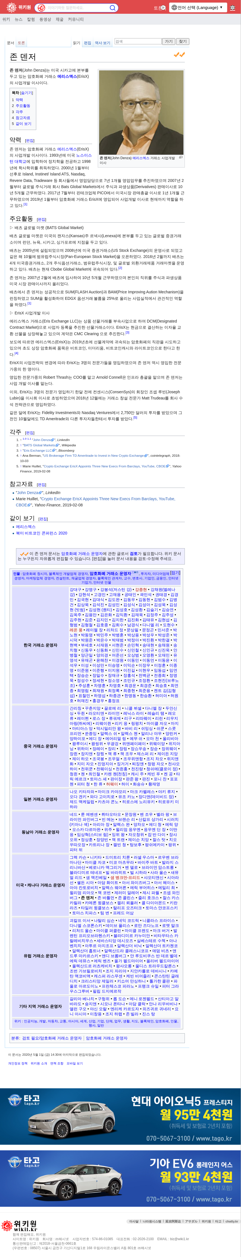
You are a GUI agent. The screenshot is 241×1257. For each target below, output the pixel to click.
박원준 (87, 640)
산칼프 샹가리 (150, 819)
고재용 (115, 594)
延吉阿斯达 (173, 1221)
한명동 (130, 695)
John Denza (42, 440)
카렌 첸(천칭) (115, 774)
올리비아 (170, 738)
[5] (135, 417)
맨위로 (232, 1237)
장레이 (98, 748)
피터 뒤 (76, 849)
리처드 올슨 (82, 930)
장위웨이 (169, 748)
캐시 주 (137, 774)
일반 (100, 1025)
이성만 (98, 665)
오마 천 (152, 738)
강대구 (75, 589)
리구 (128, 718)
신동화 (102, 650)
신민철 (133, 650)
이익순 (129, 665)
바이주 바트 (148, 862)
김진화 (133, 620)
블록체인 (147, 1021)
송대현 (148, 645)
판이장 (116, 779)
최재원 (98, 690)
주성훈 (84, 685)
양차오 (139, 824)
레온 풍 (76, 630)
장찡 (100, 753)
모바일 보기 (75, 1063)
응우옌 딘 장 (155, 829)
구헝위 (104, 999)
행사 (92, 1025)
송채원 (164, 645)
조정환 (144, 680)
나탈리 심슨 (104, 920)
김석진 (98, 604)
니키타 (96, 857)
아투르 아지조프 (99, 945)
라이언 (114, 713)
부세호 (87, 645)
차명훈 (100, 685)
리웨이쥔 (103, 723)
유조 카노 (126, 796)
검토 (134, 553)
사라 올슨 (158, 872)
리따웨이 (143, 718)
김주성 (168, 614)
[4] (16, 353)
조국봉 (98, 759)
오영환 (148, 655)
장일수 (98, 675)
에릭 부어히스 (142, 887)
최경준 (146, 685)
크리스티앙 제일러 (97, 981)
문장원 (131, 814)
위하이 (83, 748)
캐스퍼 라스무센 (108, 976)
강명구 (91, 589)
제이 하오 (80, 759)
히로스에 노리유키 (138, 801)
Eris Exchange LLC (38, 450)
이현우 (144, 670)
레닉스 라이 (133, 713)
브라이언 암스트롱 (158, 867)
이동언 (148, 660)
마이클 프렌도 (137, 930)
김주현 (75, 620)
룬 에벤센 (89, 814)
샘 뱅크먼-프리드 (125, 877)
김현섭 (164, 620)
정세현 (98, 680)
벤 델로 (131, 867)
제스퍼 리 (145, 753)
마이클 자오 (157, 723)
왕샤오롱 (124, 966)
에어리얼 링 (115, 738)
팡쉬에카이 (155, 844)
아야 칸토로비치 (84, 887)
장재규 (114, 675)
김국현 (83, 599)
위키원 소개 (39, 1063)
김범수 (160, 599)
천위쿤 (87, 769)
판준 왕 (132, 779)
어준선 (118, 655)
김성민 (114, 604)
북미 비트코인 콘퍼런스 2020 (41, 533)
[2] (120, 268)
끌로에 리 (112, 708)
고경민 (100, 594)
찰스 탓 (159, 839)
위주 (108, 829)
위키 (6, 19)
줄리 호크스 (148, 897)
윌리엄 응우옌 (128, 829)
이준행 (98, 670)
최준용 (144, 690)
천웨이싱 (104, 769)
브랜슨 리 (126, 819)
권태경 (161, 594)
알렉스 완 (121, 824)
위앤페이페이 (134, 743)
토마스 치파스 (84, 913)
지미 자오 (85, 764)
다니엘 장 (153, 708)
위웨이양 (157, 743)
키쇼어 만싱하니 (131, 981)
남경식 (133, 625)
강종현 (141, 589)
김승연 (168, 609)
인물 (16, 573)
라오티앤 (96, 713)
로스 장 (98, 718)
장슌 (154, 748)
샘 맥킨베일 (96, 877)
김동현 (144, 599)
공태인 (130, 594)
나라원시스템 (152, 1221)
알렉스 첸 (129, 733)
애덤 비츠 (160, 951)
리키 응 (121, 723)
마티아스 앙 (82, 728)
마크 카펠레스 (142, 791)
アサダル (191, 1221)
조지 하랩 (113, 1014)
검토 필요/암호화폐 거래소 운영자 (52, 1038)
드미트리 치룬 (117, 857)
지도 (134, 1021)
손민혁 (133, 645)
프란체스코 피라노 (118, 986)
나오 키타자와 (82, 791)
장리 (112, 748)
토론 (158, 8)
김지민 (102, 620)
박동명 (87, 635)
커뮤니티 (76, 19)
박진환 (148, 640)
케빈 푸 (153, 774)
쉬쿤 (160, 728)
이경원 (118, 660)
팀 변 (104, 913)
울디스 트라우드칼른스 (155, 966)
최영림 (83, 690)
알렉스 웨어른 (114, 887)
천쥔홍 (122, 769)
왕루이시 (80, 743)
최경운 (130, 685)
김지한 (118, 620)
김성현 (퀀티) (100, 609)
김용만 (91, 614)
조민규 (129, 680)
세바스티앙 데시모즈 (115, 940)
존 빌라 (132, 1014)
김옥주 (75, 614)
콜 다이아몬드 (154, 903)
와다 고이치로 (102, 796)
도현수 (169, 625)
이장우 (144, 665)
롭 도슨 (119, 999)
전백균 (144, 675)
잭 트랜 (118, 839)
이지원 (114, 670)
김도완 (114, 599)
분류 (15, 1038)
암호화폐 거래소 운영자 (82, 553)
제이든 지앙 (167, 753)
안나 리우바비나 (163, 1004)
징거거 (123, 764)
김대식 (98, 599)
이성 (85, 665)
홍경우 (98, 700)
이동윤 (164, 660)
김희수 (118, 625)
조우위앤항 (133, 759)
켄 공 (168, 774)
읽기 (76, 43)
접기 (175, 572)
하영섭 (100, 695)
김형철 (87, 625)
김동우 (129, 599)
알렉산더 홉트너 (86, 951)
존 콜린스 (126, 897)
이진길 (129, 670)
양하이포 (77, 738)
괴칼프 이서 (80, 920)
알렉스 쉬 (108, 733)
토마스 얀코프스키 (161, 908)
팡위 (172, 844)
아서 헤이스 (164, 882)
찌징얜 (138, 764)
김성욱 (160, 604)
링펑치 (137, 723)
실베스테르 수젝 (151, 940)
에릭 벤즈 (102, 961)
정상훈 (87, 839)
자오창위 (136, 834)
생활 (126, 1021)
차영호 (115, 685)
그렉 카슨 (78, 857)
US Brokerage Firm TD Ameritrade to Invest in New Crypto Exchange (94, 455)
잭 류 (112, 753)
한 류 (98, 784)
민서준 (163, 630)
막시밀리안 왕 (108, 728)
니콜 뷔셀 (133, 708)
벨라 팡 (162, 814)
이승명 (114, 665)
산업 (92, 1021)
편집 (87, 43)
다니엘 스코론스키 (86, 925)
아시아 (73, 1021)
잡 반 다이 (157, 834)
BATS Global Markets (39, 445)
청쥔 (74, 774)
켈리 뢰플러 (127, 903)
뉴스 (18, 19)
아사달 (133, 1221)
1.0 (25, 438)
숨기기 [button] (26, 93)
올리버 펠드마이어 (162, 961)
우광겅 (113, 743)
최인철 (94, 774)
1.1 (29, 438)
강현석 (84, 594)
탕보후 (136, 844)
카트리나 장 (99, 844)
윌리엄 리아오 (82, 892)
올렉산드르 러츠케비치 (92, 966)
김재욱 (137, 614)
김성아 (144, 604)
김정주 (152, 614)
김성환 (137, 609)
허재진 (83, 700)
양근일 (87, 655)
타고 (218, 1221)
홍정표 (114, 700)
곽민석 (146, 594)
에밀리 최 (166, 887)
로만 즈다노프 (146, 925)
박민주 (102, 635)
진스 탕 (148, 1014)
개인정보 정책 (18, 1063)
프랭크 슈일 (148, 986)
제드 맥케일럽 (82, 801)
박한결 (164, 640)
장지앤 (87, 753)
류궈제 (115, 718)
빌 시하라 (138, 872)
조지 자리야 (116, 971)
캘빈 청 (119, 844)
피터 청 (83, 784)
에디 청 (155, 824)
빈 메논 (108, 819)
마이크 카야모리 (112, 791)
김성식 (129, 604)
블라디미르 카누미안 (131, 935)
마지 (175, 723)
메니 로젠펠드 (142, 999)
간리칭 (75, 708)
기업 (100, 1021)
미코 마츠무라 (121, 862)
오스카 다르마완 (86, 829)
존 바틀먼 (105, 897)
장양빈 (102, 839)
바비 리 (131, 728)
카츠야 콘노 (108, 801)
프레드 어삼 (123, 913)
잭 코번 (104, 892)
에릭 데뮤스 (80, 961)
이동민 (133, 660)
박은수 (102, 640)
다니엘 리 (150, 625)
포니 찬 (160, 779)
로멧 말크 (170, 925)
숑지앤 (91, 1004)
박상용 (133, 635)
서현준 (118, 645)
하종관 (115, 695)
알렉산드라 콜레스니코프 (126, 951)
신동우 (87, 650)
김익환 (122, 614)
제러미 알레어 (126, 892)
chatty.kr (232, 1221)
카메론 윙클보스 (99, 903)
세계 (83, 1021)
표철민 (84, 695)
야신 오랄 (98, 1009)
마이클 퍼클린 (108, 930)
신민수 (118, 650)
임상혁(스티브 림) (92, 834)
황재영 (154, 784)
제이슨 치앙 (138, 839)
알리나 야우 (151, 733)
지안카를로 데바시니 (148, 971)
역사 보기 (103, 43)
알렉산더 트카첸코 (161, 945)
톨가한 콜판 (159, 981)
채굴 (59, 19)
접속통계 (201, 1237)
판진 (146, 779)
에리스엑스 (141, 158)
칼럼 (31, 19)
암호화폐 (162, 1021)
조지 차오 (154, 759)
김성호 (122, 609)
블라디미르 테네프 (86, 872)
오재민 (164, 655)
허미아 (161, 695)
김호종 (102, 625)
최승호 (161, 685)
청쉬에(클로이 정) (162, 769)
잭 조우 (126, 753)
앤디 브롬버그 (114, 956)
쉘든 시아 (85, 882)
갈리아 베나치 (82, 999)
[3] (127, 332)
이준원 (83, 670)
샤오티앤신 (153, 877)
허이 (125, 784)
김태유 (148, 620)
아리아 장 (101, 824)
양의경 (102, 655)
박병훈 (118, 635)
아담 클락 (137, 1004)
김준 (89, 620)
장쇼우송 (138, 748)
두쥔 (81, 713)
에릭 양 (171, 824)
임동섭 (160, 670)
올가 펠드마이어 (128, 961)
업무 (117, 1021)
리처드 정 (114, 630)
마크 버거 (161, 930)
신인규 (148, 650)
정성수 (83, 680)
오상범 (133, 655)
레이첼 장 (94, 630)
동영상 (45, 19)
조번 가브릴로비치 (86, 971)
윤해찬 (102, 660)
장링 (123, 748)
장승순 (83, 675)
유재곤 (87, 660)
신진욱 (164, 650)
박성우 (148, 635)
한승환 (146, 695)
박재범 (118, 640)
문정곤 (148, 630)
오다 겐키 (78, 796)
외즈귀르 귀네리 (156, 1009)
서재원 (102, 645)
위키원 (206, 1221)
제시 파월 (150, 892)
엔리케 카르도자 (124, 1009)
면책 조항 (56, 1063)
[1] (25, 204)
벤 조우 (146, 814)
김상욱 (83, 604)
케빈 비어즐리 (138, 976)
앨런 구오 (78, 1009)
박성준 (164, 635)
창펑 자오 (155, 764)
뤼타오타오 (111, 814)
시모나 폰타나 (112, 1004)
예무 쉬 (136, 738)
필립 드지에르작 (107, 991)
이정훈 (160, 665)
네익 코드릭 (128, 920)
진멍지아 (105, 764)
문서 (10, 43)
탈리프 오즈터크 (127, 908)
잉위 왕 (118, 834)
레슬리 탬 (155, 713)
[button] (175, 572)
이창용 (96, 1014)
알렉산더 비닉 (129, 945)
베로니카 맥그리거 (105, 867)
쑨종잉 (91, 733)
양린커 (171, 733)
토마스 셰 (98, 779)
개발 (42, 1021)
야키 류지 (166, 791)
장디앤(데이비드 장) (156, 796)
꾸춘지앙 (93, 708)
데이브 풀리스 (118, 925)
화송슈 (139, 784)
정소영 (114, 680)
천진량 (137, 769)
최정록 (114, 690)
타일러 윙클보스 (95, 908)
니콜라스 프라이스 (158, 920)
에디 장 (95, 738)
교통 (63, 1021)
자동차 (53, 1021)
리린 (159, 718)
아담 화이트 (107, 882)
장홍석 (129, 675)
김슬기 (152, 609)
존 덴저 (87, 897)
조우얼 (114, 759)
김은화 (106, 614)
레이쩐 (83, 718)
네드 (74, 814)
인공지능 (30, 1021)
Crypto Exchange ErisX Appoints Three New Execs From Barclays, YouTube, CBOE (104, 466)
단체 (109, 1021)
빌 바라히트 (116, 872)
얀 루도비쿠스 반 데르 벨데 (154, 956)
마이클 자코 (95, 862)
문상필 (132, 630)
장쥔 (74, 753)
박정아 (133, 640)
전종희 (160, 675)
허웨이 (112, 784)
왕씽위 (97, 743)
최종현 (129, 690)
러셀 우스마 (144, 857)
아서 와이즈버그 (136, 882)
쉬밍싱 (147, 728)
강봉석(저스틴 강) (115, 589)
